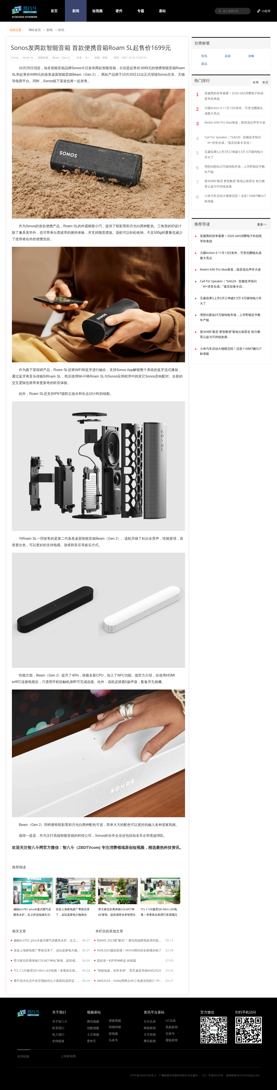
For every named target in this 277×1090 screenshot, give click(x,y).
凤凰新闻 (172, 1027)
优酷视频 (93, 1028)
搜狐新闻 (172, 1040)
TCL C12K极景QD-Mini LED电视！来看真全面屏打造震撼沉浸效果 (47, 970)
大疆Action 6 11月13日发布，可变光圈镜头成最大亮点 (234, 110)
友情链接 (58, 1041)
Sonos (15, 57)
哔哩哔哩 (115, 1027)
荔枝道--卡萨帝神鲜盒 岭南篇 (116, 960)
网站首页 (35, 30)
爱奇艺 (91, 1041)
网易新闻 (150, 1028)
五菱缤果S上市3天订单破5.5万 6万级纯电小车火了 (234, 154)
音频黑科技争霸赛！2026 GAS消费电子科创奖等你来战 (234, 96)
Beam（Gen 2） (62, 57)
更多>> (262, 224)
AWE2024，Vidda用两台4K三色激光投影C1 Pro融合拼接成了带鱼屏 (130, 981)
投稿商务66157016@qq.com (243, 1075)
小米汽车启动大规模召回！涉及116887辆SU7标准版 (235, 198)
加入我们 (58, 1034)
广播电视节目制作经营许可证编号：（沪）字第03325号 (191, 1075)
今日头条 (150, 1021)
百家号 (170, 1033)
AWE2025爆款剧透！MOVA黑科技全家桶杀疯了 (129, 950)
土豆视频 (93, 1034)
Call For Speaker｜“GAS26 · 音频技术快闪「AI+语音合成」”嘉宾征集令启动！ (233, 140)
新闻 (50, 30)
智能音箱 (43, 57)
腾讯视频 (93, 1021)
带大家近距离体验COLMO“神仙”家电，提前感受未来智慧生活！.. (117, 914)
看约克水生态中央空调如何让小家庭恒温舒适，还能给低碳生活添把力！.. (47, 981)
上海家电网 (68, 1056)
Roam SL (28, 57)
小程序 (266, 11)
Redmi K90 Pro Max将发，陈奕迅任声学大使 (235, 122)
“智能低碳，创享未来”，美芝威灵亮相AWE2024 (129, 970)
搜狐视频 (115, 1020)
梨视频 (113, 1033)
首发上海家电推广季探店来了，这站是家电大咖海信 (47, 950)
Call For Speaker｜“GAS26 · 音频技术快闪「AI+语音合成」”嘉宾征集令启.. (228, 283)
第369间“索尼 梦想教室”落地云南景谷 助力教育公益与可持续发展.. (230, 334)
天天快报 (150, 1034)
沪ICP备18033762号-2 (143, 1075)
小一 (87, 57)
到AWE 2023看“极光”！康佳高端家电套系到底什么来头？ (130, 940)
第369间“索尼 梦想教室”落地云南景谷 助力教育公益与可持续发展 (235, 183)
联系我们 (58, 1028)
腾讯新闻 (150, 1041)
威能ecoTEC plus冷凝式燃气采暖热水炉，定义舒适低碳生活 (47, 940)
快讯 (61, 30)
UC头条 (171, 1020)
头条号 (113, 1040)
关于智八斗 (59, 1021)
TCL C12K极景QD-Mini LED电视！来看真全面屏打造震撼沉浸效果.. (159, 914)
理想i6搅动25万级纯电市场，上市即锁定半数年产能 (235, 169)
